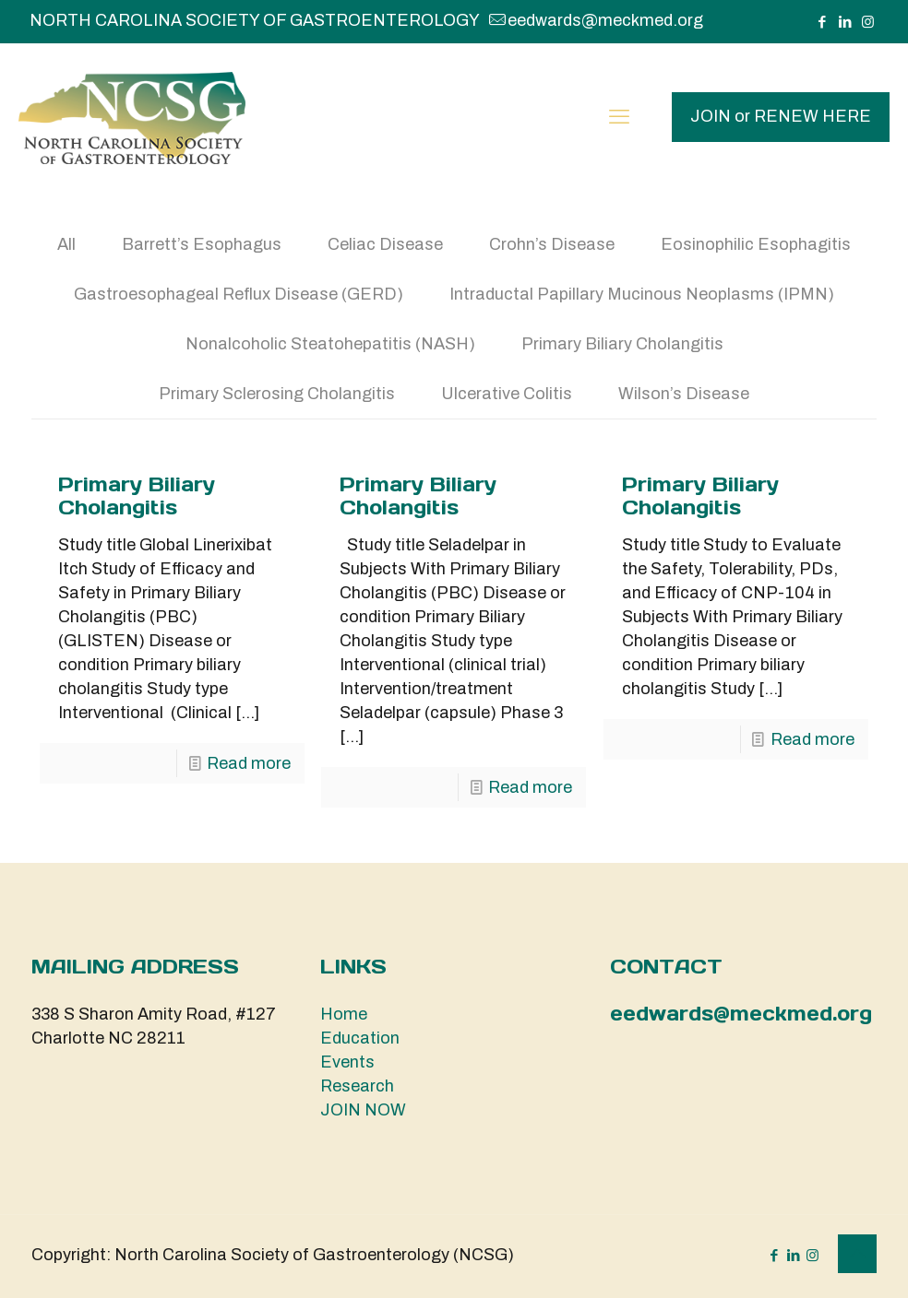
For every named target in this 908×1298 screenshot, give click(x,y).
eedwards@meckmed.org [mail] (605, 20)
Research (357, 1086)
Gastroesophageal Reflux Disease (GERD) (238, 294)
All (66, 244)
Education (360, 1038)
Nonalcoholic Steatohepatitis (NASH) (330, 344)
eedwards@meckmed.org (741, 1013)
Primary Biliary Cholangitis (622, 344)
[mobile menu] (619, 117)
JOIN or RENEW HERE (780, 116)
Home (343, 1014)
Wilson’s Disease (683, 393)
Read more (249, 763)
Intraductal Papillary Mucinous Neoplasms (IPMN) (641, 294)
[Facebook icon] (822, 22)
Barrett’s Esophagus (201, 244)
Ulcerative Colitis (506, 393)
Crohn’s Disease (552, 244)
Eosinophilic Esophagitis (756, 244)
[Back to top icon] (857, 1253)
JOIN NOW (363, 1110)
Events (347, 1062)
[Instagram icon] (868, 22)
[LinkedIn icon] (845, 22)
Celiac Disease (385, 244)
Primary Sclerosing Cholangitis (277, 393)
